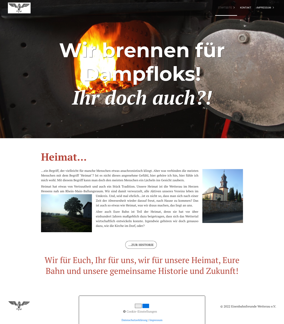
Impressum (264, 7)
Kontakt (245, 7)
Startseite (225, 7)
